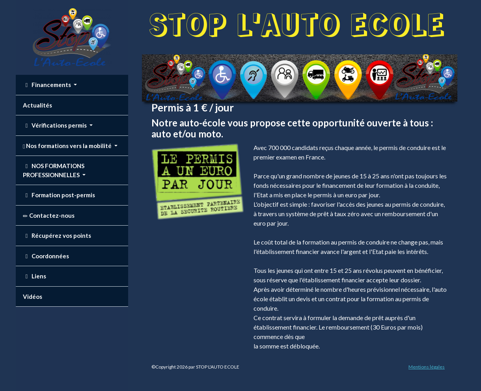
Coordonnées (46, 255)
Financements (47, 84)
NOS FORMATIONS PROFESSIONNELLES (53, 170)
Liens (34, 276)
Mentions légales (426, 367)
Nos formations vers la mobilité (68, 146)
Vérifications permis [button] (55, 125)
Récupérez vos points (57, 235)
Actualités (37, 105)
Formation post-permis (59, 194)
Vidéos (32, 296)
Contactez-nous (49, 215)
